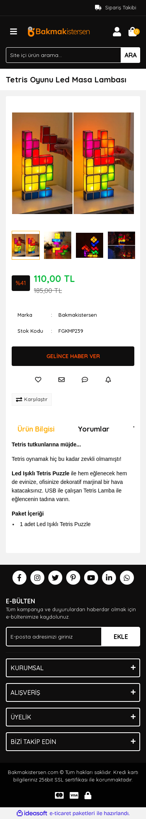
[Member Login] (117, 31)
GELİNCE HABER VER (73, 356)
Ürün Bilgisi (36, 429)
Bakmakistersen (77, 315)
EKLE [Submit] (121, 637)
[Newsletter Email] (73, 636)
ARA (131, 55)
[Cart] (132, 31)
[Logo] (58, 31)
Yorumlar (93, 429)
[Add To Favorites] (38, 379)
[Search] (73, 55)
